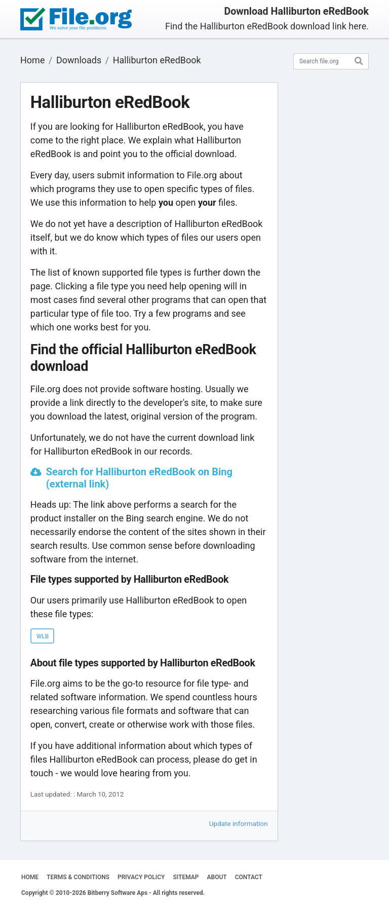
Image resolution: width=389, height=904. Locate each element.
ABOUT (217, 877)
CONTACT (248, 877)
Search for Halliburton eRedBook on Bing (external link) (139, 478)
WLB (42, 636)
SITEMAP (186, 877)
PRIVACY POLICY (141, 877)
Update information (238, 823)
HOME (29, 877)
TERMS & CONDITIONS (78, 877)
